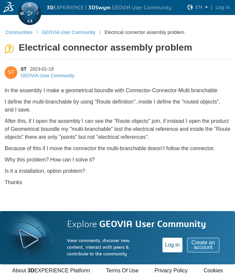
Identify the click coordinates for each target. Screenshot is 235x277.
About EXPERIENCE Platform (51, 270)
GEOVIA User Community (47, 75)
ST (24, 69)
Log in (172, 245)
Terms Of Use (122, 270)
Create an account (203, 245)
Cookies (213, 270)
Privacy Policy (171, 270)
